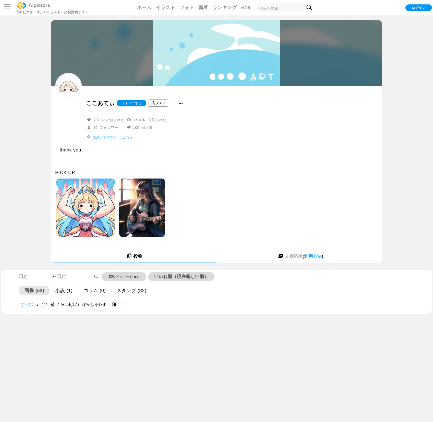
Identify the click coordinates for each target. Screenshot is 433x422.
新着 (203, 7)
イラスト (165, 7)
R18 (245, 7)
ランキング (225, 7)
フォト (186, 7)
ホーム (144, 7)
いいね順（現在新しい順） (181, 276)
